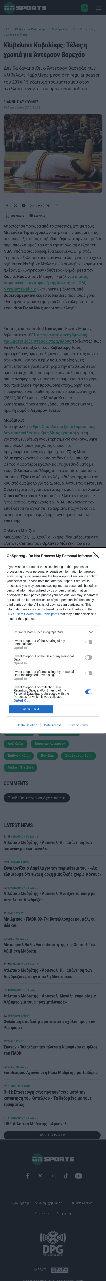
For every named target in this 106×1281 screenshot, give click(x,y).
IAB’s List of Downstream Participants (33, 614)
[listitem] (53, 632)
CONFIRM (31, 709)
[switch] (88, 642)
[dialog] (53, 640)
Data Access (52, 725)
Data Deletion (27, 725)
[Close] (97, 556)
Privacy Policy (78, 725)
